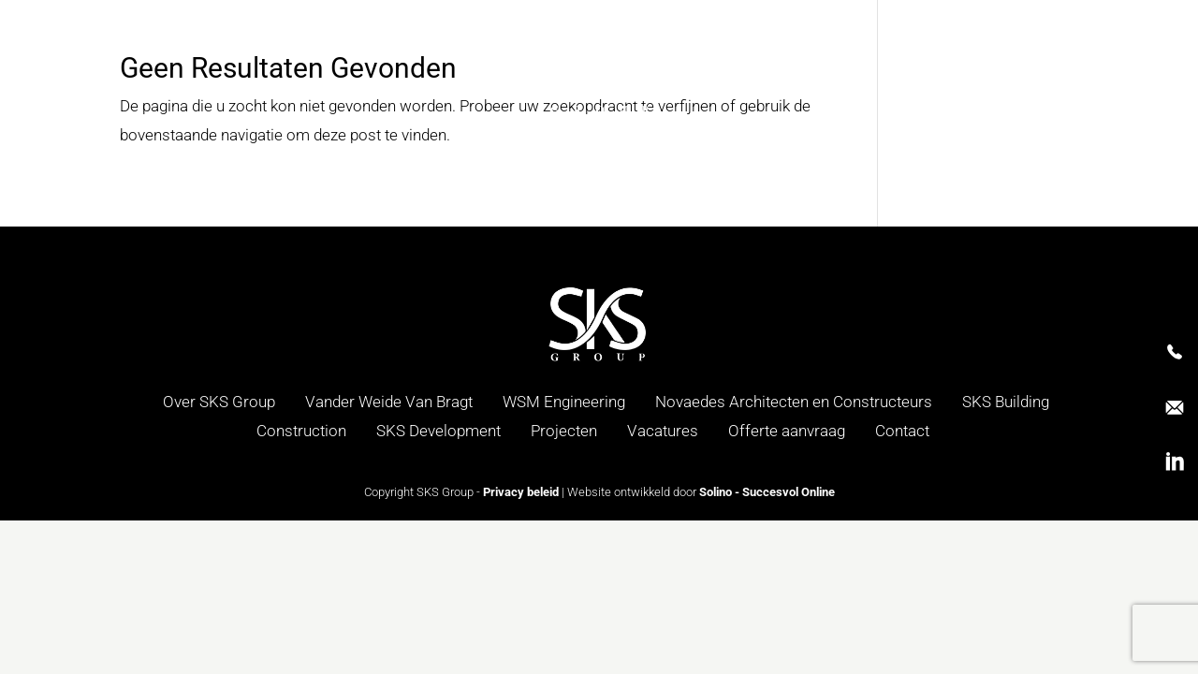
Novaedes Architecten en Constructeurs (793, 401)
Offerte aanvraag (786, 430)
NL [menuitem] (1097, 85)
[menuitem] (1097, 84)
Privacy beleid (521, 492)
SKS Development (438, 430)
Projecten (564, 430)
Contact (902, 430)
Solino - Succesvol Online (767, 492)
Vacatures (662, 430)
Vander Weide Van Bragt (389, 401)
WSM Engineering (564, 401)
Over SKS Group (219, 401)
